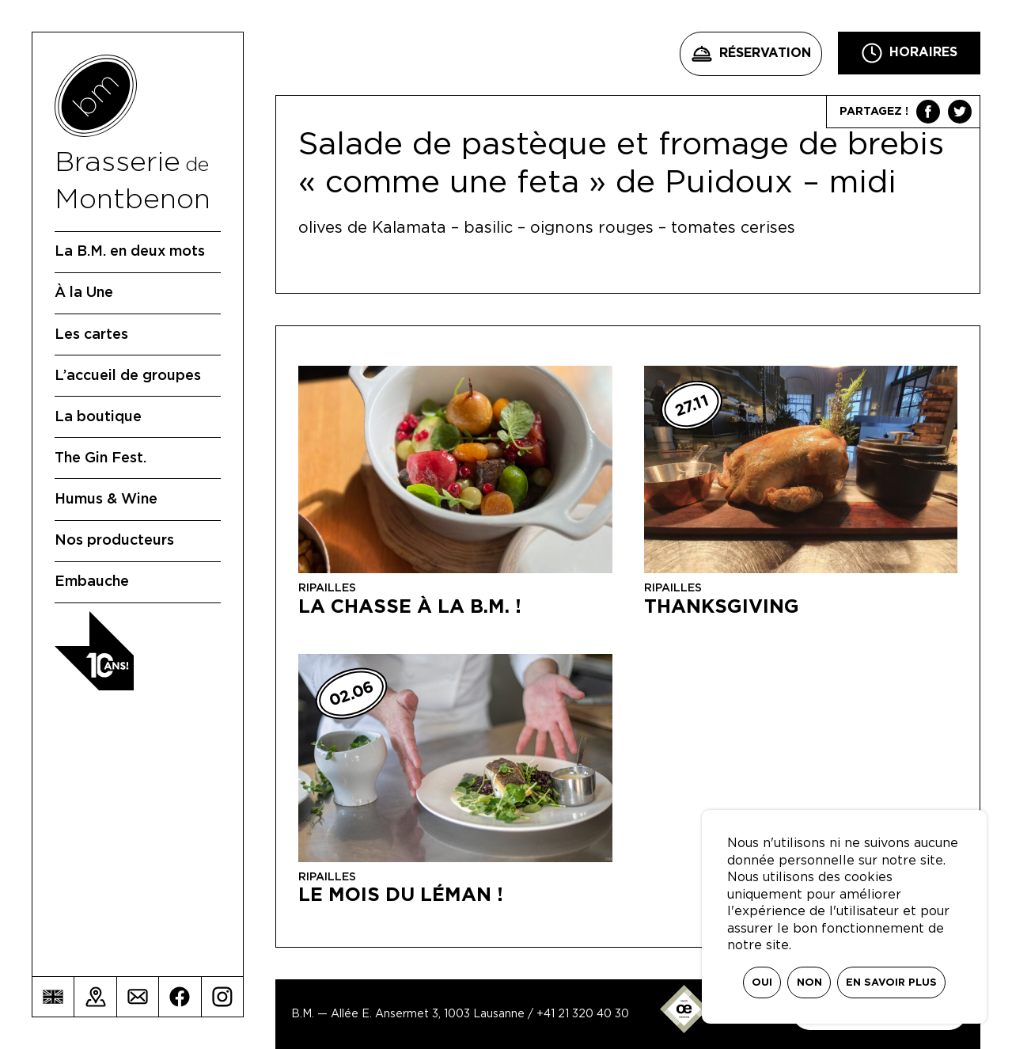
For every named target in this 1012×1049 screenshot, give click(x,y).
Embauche (92, 582)
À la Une (84, 293)
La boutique (98, 417)
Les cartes (91, 335)
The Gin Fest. (100, 458)
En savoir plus (891, 983)
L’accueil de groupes (128, 376)
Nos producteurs (114, 541)
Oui (762, 983)
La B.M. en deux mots (130, 252)
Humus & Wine (106, 499)
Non (809, 983)
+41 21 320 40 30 (582, 1014)
